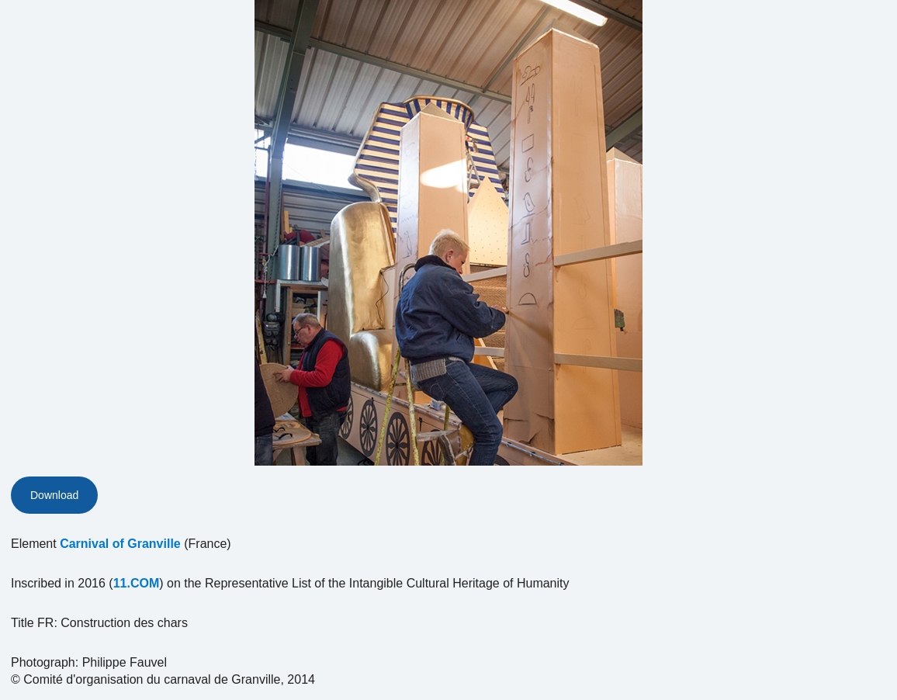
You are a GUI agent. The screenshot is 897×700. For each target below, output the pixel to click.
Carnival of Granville (120, 543)
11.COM (136, 583)
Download (54, 495)
